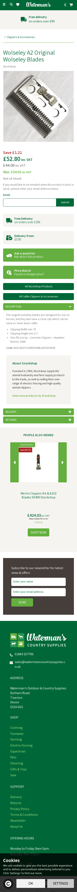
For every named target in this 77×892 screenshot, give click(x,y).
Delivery (16, 797)
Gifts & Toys (18, 769)
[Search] (11, 5)
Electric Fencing (21, 746)
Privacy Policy (19, 809)
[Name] (38, 582)
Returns (15, 803)
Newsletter (18, 821)
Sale (13, 775)
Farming (16, 740)
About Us (16, 827)
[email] (38, 592)
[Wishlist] (18, 4)
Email (6, 195)
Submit (65, 203)
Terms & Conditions (24, 815)
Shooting (16, 763)
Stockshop (9, 67)
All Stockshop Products (38, 287)
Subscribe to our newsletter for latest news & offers (37, 570)
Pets (13, 758)
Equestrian (17, 752)
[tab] (38, 306)
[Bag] (71, 4)
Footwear (17, 734)
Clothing (16, 728)
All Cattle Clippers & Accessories (38, 297)
